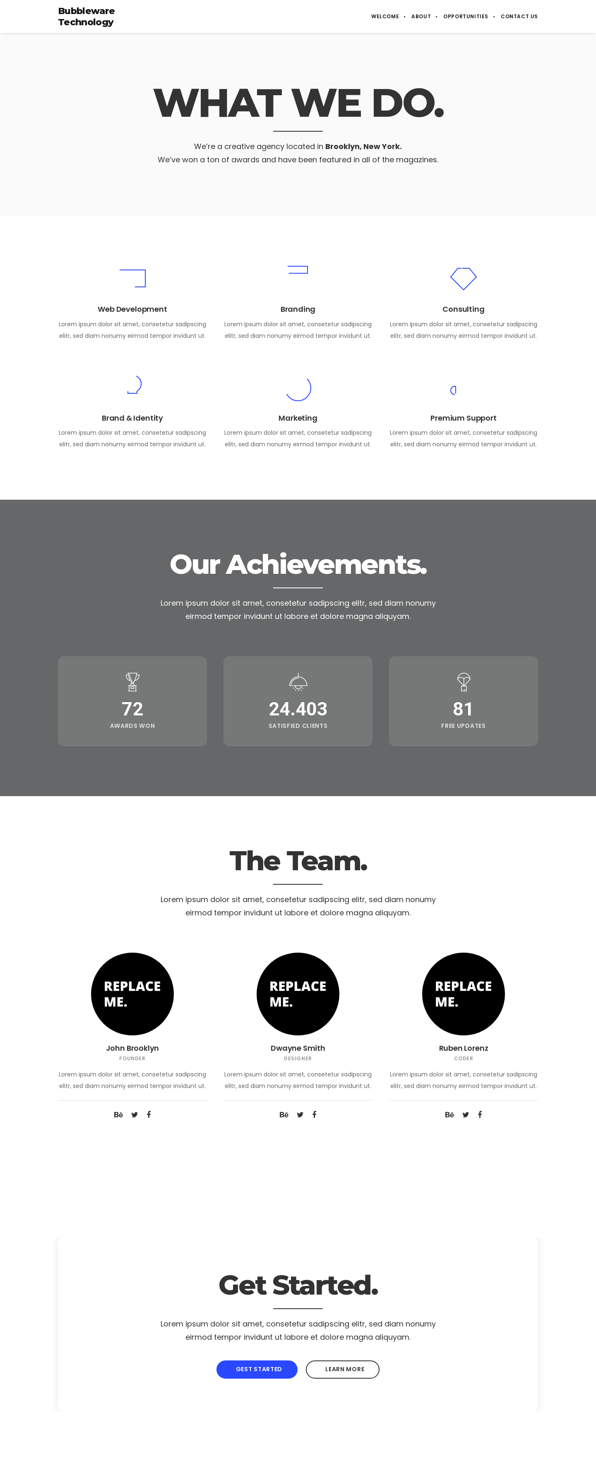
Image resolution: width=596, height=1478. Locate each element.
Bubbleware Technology (86, 16)
